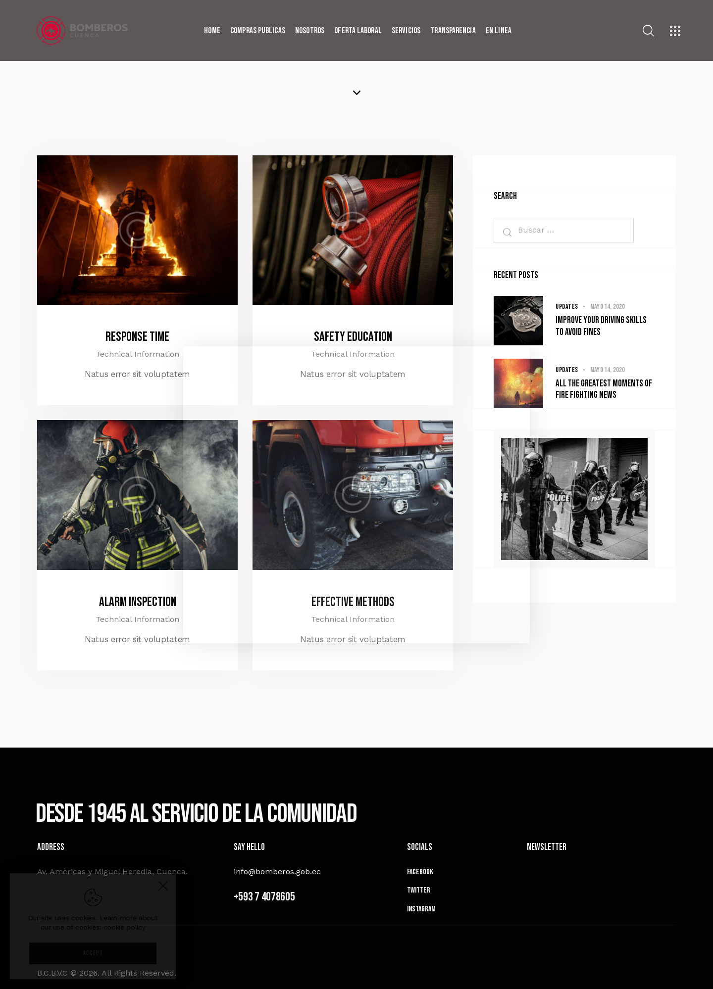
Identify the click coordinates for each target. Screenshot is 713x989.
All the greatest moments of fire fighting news (604, 389)
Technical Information (137, 354)
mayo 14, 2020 (607, 306)
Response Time (137, 337)
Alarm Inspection (137, 602)
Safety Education (353, 337)
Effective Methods (353, 602)
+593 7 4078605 (264, 897)
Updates (567, 306)
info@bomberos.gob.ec (277, 871)
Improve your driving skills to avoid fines (601, 326)
